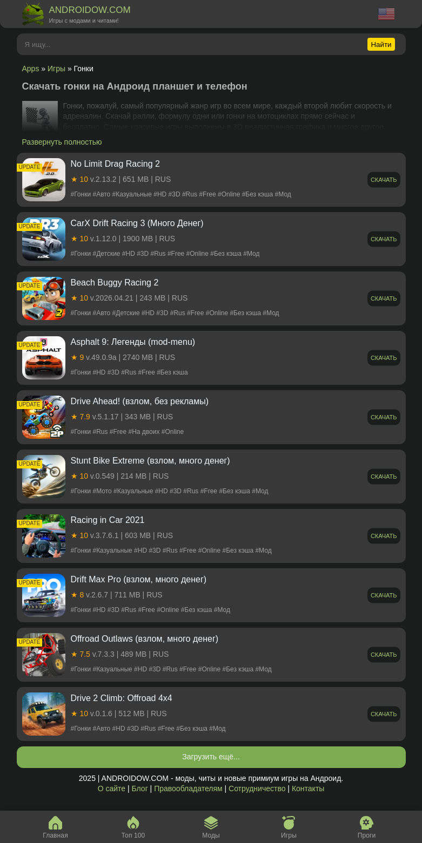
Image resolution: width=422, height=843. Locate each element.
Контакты (308, 788)
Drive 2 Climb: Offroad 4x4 (121, 698)
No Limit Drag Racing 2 (115, 163)
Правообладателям (188, 788)
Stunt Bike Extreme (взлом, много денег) (150, 460)
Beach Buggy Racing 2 (115, 282)
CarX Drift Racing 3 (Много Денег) (137, 223)
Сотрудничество (257, 788)
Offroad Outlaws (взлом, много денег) (145, 638)
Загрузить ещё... (211, 756)
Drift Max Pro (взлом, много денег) (139, 579)
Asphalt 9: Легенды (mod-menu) (133, 341)
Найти (381, 44)
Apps (30, 68)
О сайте (111, 788)
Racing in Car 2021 (108, 520)
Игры (56, 68)
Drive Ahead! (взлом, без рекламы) (140, 401)
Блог (139, 788)
